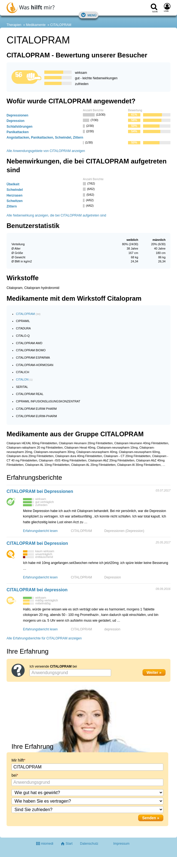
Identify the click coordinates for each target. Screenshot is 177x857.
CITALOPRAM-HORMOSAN (34, 365)
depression (112, 629)
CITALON (22, 379)
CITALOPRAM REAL (29, 394)
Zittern (12, 206)
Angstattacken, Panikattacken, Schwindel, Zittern (45, 137)
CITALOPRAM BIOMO (30, 350)
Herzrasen (14, 195)
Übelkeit (13, 184)
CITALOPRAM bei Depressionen (40, 491)
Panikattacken (18, 132)
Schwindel (15, 190)
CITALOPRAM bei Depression (37, 543)
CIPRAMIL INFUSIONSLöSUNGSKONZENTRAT (48, 401)
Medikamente (36, 25)
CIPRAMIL (23, 321)
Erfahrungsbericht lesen (40, 531)
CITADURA (23, 328)
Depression (15, 121)
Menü (89, 14)
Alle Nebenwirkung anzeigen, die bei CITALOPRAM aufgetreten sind (56, 215)
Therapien (14, 25)
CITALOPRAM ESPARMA (33, 357)
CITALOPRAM (60, 25)
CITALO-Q (23, 335)
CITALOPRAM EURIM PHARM (36, 408)
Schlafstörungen (20, 126)
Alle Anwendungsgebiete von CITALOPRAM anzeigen (46, 151)
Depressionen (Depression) (124, 531)
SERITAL (22, 386)
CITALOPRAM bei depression (37, 589)
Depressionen (17, 115)
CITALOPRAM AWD (29, 343)
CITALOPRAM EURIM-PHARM (36, 416)
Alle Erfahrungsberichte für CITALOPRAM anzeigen (44, 638)
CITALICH (22, 372)
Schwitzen (15, 201)
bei (14, 775)
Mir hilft (17, 760)
